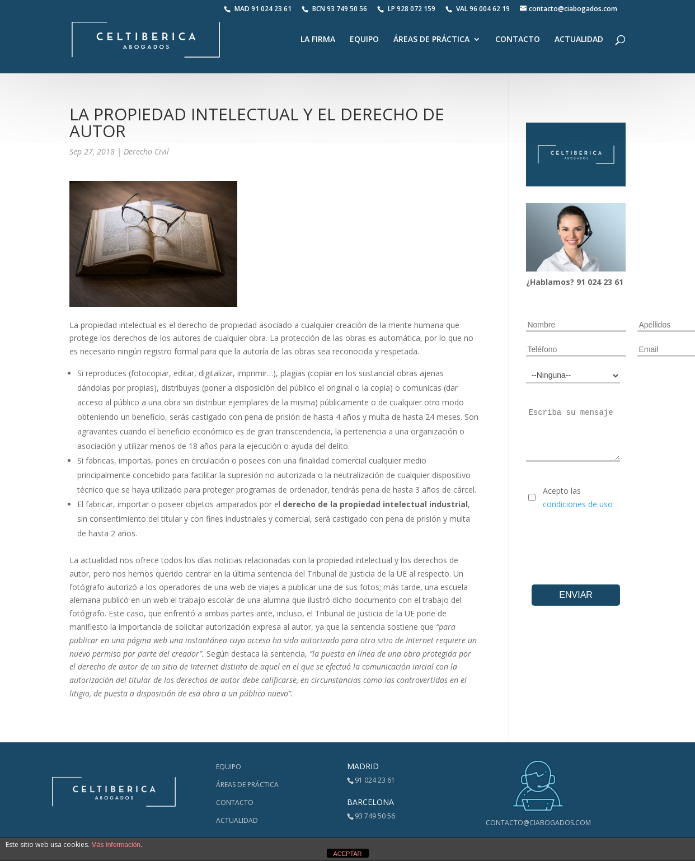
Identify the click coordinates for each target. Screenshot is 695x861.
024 (595, 282)
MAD (258, 8)
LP (407, 8)
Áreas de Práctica (431, 40)
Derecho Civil (146, 151)
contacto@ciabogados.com (538, 822)
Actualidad (579, 40)
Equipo (364, 40)
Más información (115, 845)
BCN (334, 8)
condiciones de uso (578, 504)
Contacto (517, 40)
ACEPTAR (347, 853)
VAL (477, 8)
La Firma (317, 40)
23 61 (613, 282)
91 (582, 282)
